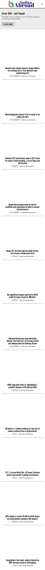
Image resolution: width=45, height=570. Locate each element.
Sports (15, 478)
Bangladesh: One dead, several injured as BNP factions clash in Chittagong (22, 561)
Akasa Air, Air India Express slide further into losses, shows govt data (22, 252)
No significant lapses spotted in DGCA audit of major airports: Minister (22, 295)
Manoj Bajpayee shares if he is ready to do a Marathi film (22, 115)
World (15, 434)
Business (15, 166)
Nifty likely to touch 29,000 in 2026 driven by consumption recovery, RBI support (22, 517)
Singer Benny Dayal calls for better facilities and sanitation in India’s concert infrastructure (22, 207)
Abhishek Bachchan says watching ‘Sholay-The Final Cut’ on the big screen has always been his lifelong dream (22, 341)
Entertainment (15, 76)
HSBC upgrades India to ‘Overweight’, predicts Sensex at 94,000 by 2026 (22, 386)
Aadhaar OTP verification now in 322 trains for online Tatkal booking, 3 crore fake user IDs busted (22, 160)
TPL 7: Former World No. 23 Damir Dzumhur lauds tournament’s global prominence (22, 473)
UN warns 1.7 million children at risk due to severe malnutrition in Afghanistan (22, 429)
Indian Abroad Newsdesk (28, 76)
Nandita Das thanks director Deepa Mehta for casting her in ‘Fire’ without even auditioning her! (22, 70)
